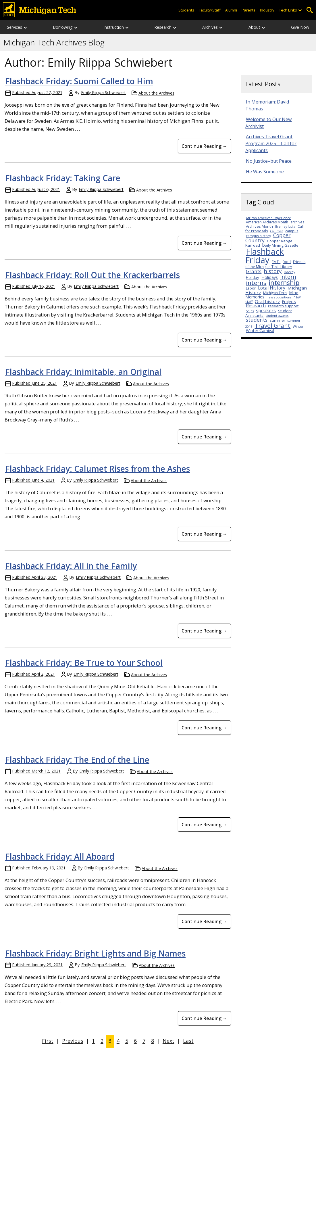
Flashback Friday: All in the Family (71, 565)
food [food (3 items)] (287, 261)
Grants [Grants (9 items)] (253, 271)
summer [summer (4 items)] (277, 320)
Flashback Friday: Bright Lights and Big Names (95, 953)
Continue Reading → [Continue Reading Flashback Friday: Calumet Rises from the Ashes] (204, 534)
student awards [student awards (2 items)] (277, 316)
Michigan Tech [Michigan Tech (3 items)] (275, 292)
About (254, 27)
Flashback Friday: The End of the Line (77, 759)
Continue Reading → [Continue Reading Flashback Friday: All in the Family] (204, 631)
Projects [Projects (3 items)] (289, 301)
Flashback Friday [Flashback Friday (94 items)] (264, 256)
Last (188, 1040)
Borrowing (63, 27)
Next (168, 1040)
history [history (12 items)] (273, 271)
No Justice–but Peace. (269, 161)
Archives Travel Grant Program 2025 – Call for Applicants (270, 143)
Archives (210, 27)
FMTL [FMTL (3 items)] (276, 261)
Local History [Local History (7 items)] (271, 288)
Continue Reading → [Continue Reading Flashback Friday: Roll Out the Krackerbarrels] (204, 340)
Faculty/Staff (210, 10)
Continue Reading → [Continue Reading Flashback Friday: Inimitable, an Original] (204, 437)
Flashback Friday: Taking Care (62, 177)
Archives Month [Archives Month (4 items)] (259, 226)
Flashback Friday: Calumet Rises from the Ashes (97, 468)
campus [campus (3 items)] (291, 231)
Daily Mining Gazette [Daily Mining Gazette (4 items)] (280, 245)
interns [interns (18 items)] (256, 283)
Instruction (113, 27)
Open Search (309, 10)
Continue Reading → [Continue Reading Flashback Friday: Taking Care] (204, 243)
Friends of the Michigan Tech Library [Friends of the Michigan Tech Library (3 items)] (275, 264)
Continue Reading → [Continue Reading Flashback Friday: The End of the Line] (204, 824)
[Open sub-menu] (300, 10)
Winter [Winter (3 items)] (298, 326)
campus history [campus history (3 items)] (258, 235)
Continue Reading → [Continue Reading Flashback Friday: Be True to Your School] (204, 727)
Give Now (300, 27)
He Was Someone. (265, 171)
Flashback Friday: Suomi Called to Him (79, 81)
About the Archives (156, 93)
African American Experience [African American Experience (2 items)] (268, 218)
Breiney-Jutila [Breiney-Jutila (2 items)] (285, 227)
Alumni (231, 10)
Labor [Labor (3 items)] (251, 288)
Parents (248, 10)
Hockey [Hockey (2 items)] (289, 272)
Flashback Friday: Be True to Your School (84, 662)
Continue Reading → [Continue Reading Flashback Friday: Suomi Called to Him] (204, 146)
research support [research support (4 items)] (283, 305)
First (47, 1040)
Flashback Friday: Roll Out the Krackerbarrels (92, 274)
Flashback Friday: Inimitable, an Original (83, 371)
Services (14, 27)
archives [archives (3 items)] (297, 222)
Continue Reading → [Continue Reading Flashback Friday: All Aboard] (204, 921)
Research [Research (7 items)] (256, 305)
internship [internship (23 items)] (284, 282)
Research (163, 27)
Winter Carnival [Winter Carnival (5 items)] (260, 330)
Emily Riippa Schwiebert (103, 92)
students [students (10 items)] (256, 319)
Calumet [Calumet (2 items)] (276, 231)
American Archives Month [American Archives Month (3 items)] (267, 222)
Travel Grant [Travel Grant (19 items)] (272, 325)
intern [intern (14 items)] (288, 277)
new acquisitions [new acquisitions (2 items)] (279, 297)
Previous (72, 1040)
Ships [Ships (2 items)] (250, 311)
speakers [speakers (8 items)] (266, 310)
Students (186, 10)
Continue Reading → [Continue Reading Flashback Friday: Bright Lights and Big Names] (204, 1018)
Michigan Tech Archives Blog (54, 42)
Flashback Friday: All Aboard (59, 856)
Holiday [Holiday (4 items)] (252, 277)
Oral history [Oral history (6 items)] (267, 301)
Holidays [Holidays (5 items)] (269, 277)
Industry (267, 10)
